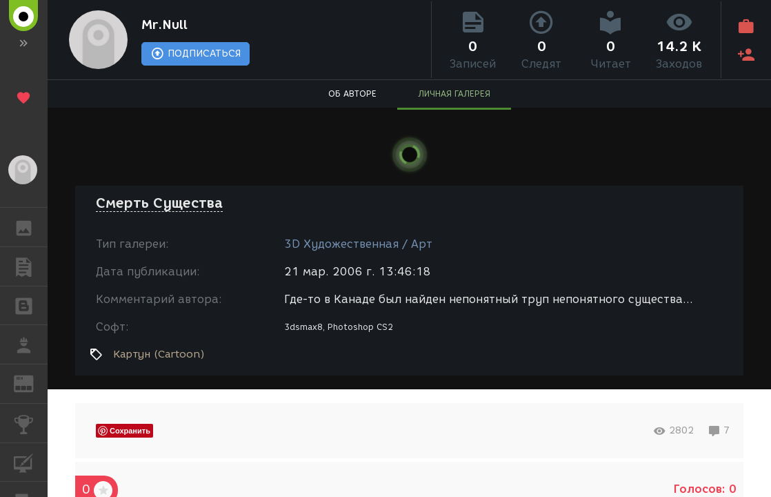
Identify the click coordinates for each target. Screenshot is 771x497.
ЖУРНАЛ (31, 383)
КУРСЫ (31, 461)
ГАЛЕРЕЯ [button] (31, 227)
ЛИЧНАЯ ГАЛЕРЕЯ (454, 93)
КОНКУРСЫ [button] (31, 423)
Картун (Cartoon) (159, 354)
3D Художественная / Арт (358, 244)
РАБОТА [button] (31, 344)
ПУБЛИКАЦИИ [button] (31, 266)
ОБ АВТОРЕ (352, 93)
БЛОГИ (31, 305)
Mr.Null (164, 24)
